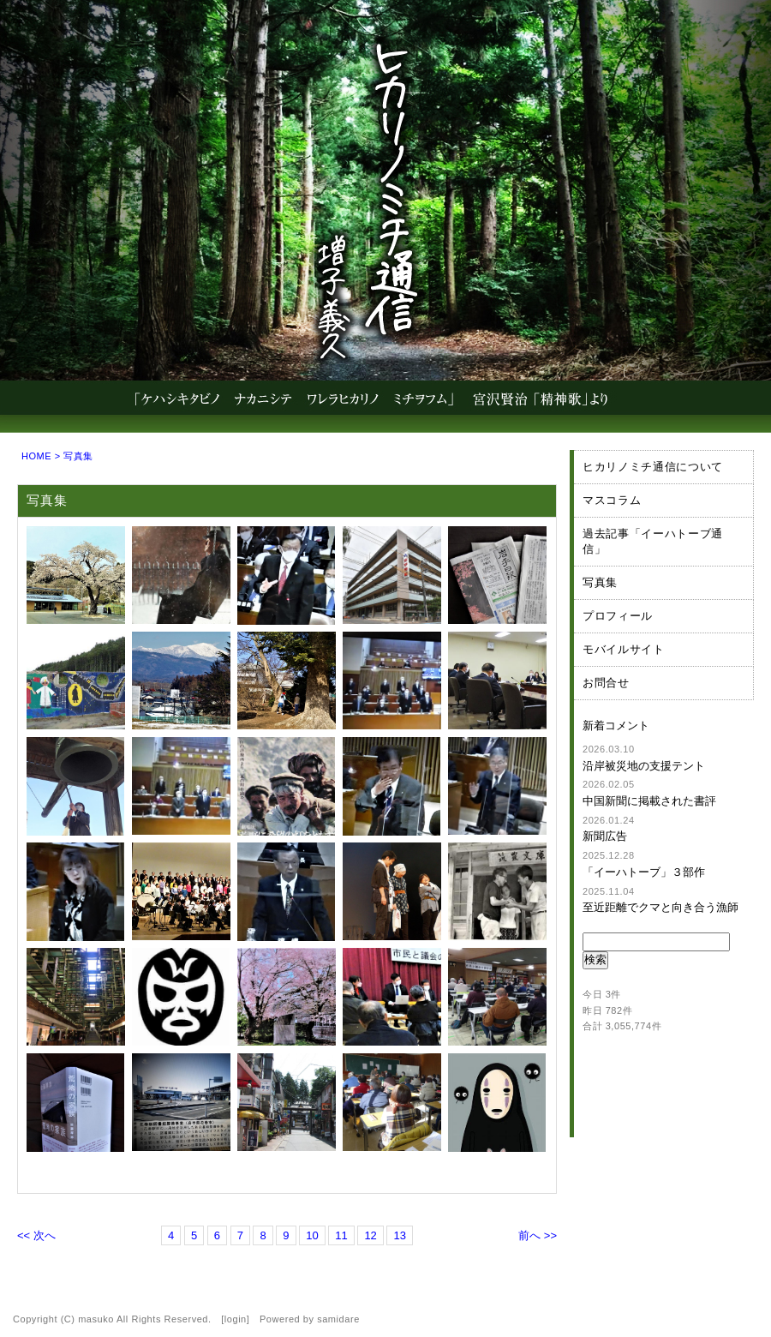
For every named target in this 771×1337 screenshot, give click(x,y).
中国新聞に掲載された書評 (649, 800)
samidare (338, 1319)
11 (341, 1235)
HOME (36, 456)
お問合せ (606, 682)
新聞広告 (605, 836)
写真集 (600, 582)
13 (399, 1235)
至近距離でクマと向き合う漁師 (660, 907)
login (235, 1319)
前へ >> (537, 1235)
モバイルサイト (624, 649)
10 (312, 1235)
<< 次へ (36, 1235)
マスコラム (612, 500)
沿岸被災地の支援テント (644, 765)
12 (370, 1235)
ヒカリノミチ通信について (653, 466)
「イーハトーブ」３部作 (644, 872)
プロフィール (618, 615)
